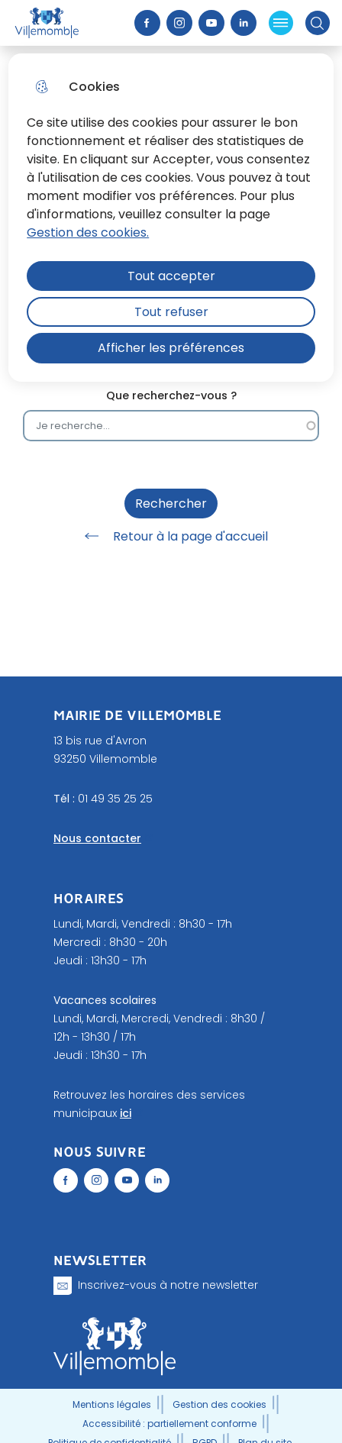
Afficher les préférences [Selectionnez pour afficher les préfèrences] (171, 348)
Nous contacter (97, 838)
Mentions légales (112, 1404)
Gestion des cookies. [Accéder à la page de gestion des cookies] (88, 232)
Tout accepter (171, 276)
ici (125, 1113)
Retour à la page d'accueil (171, 536)
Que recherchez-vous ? (171, 395)
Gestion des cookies (219, 1404)
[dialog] (171, 217)
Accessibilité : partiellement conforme (169, 1423)
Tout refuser (171, 312)
